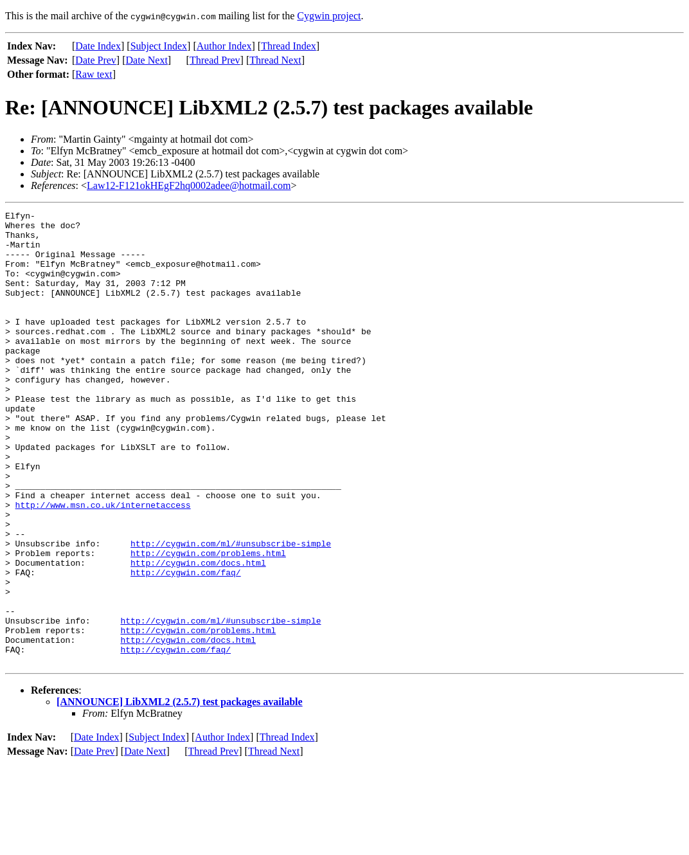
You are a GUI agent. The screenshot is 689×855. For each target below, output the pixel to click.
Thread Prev (215, 60)
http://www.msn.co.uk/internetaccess (103, 564)
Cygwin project (329, 15)
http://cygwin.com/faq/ (185, 645)
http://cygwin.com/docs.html (198, 634)
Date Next (147, 60)
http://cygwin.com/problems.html (208, 622)
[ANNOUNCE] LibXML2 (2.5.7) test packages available (180, 792)
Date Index (98, 45)
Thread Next (275, 60)
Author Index (224, 45)
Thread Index (288, 45)
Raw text (93, 74)
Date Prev (95, 60)
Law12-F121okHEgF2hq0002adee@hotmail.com (189, 185)
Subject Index (158, 45)
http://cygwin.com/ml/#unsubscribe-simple (230, 610)
